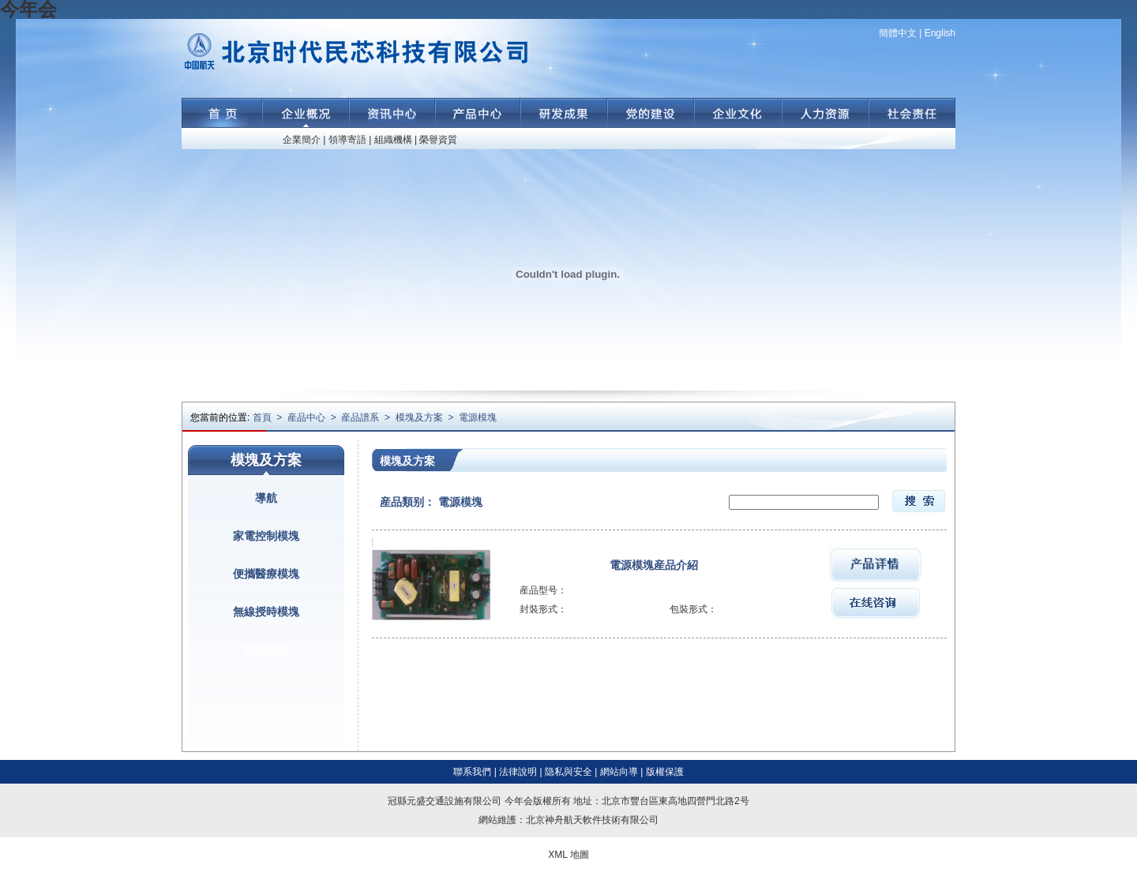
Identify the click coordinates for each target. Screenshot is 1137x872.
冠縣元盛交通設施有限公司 (444, 801)
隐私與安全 (568, 771)
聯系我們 (472, 771)
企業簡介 (302, 139)
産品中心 (306, 417)
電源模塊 (478, 417)
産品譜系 (360, 417)
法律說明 (518, 771)
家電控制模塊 (266, 536)
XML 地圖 (568, 854)
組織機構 (393, 139)
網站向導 (619, 771)
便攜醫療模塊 (266, 573)
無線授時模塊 (266, 611)
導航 (266, 498)
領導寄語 (347, 139)
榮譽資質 (438, 139)
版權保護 (665, 771)
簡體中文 (898, 33)
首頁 (262, 417)
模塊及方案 (419, 417)
